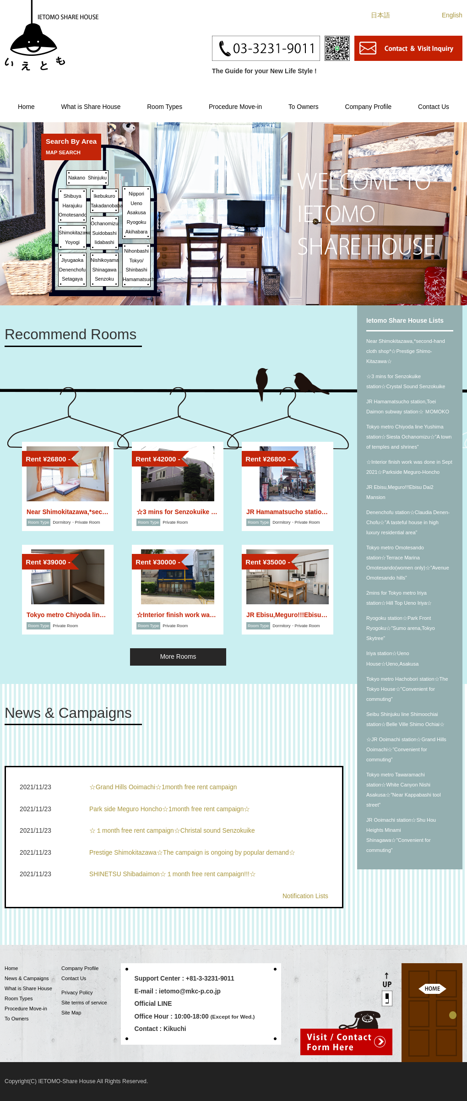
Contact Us (433, 106)
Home (26, 106)
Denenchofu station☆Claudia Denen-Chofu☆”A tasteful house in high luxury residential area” (408, 522)
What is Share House (90, 106)
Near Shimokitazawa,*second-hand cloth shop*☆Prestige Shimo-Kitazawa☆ (405, 351)
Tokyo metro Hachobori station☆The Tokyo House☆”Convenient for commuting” (407, 689)
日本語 (380, 15)
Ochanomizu (104, 223)
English (452, 15)
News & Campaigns (27, 978)
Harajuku (72, 205)
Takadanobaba (107, 205)
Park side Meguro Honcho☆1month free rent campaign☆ (169, 809)
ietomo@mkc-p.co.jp (190, 991)
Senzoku (104, 279)
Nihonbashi (136, 251)
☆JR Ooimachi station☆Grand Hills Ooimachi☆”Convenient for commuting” (406, 749)
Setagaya (72, 279)
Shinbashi (136, 269)
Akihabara (136, 231)
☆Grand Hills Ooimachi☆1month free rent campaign (163, 787)
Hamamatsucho (140, 279)
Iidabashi (104, 242)
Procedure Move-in (235, 106)
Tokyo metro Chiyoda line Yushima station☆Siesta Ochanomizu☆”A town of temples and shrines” (408, 437)
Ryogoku (136, 222)
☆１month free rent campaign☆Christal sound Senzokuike (172, 830)
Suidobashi (104, 233)
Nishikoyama (105, 260)
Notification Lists (305, 896)
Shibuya (72, 196)
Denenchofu (72, 269)
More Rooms (178, 656)
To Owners (303, 106)
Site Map (71, 1012)
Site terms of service (84, 1002)
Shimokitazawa (75, 232)
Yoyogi (72, 242)
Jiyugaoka (72, 260)
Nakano (76, 177)
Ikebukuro (104, 196)
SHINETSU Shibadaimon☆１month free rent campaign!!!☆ (172, 874)
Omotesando (73, 214)
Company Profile (368, 106)
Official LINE (153, 1003)
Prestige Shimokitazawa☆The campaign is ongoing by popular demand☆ (192, 852)
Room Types (164, 106)
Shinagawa (104, 269)
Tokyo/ (137, 260)
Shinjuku (97, 177)
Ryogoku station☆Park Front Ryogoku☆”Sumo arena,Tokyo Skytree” (400, 628)
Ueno (136, 203)
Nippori (136, 193)
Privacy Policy (76, 992)
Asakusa (136, 212)
